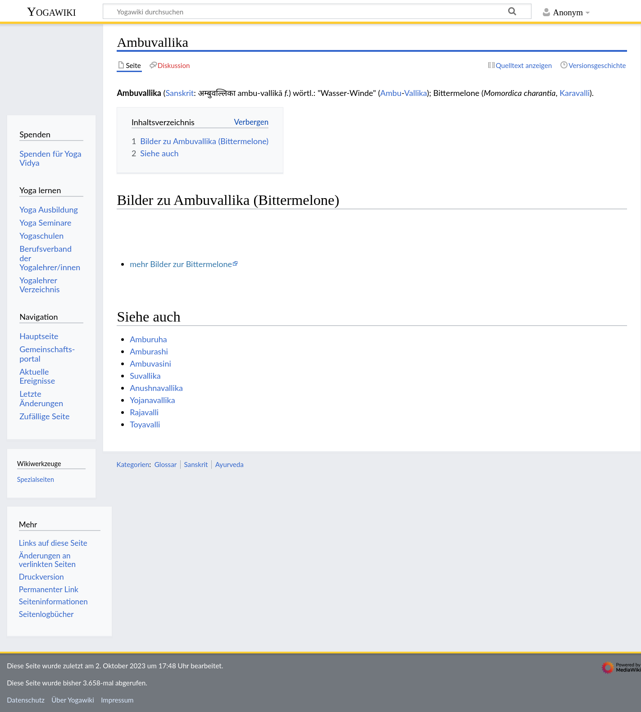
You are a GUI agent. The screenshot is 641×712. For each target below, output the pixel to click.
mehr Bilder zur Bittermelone (181, 264)
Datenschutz (26, 700)
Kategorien (132, 464)
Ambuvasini (150, 363)
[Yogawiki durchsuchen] (317, 11)
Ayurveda (229, 464)
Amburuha (148, 339)
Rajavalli (144, 412)
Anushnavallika (156, 388)
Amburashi (149, 351)
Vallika (415, 93)
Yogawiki (51, 11)
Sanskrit (179, 93)
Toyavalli (145, 424)
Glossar (166, 464)
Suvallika (145, 376)
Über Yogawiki (72, 700)
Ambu (390, 93)
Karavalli (574, 93)
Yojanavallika (152, 400)
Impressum (117, 700)
